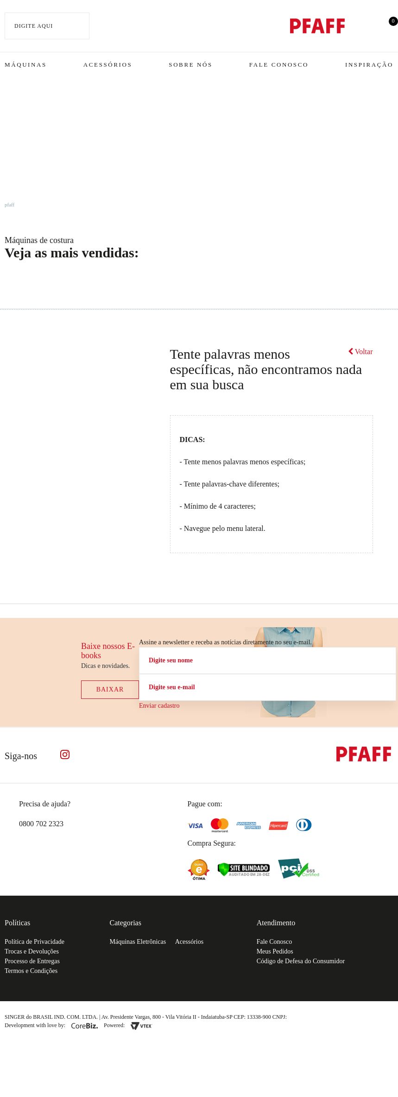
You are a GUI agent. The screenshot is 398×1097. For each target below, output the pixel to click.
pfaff (9, 204)
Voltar (360, 351)
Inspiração (369, 64)
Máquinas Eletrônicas (138, 941)
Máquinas (26, 64)
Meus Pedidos (275, 951)
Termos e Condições (31, 970)
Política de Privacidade (34, 941)
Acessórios (107, 64)
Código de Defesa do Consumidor (301, 961)
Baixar (110, 689)
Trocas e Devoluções (32, 951)
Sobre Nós (191, 64)
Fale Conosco (279, 64)
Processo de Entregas (32, 961)
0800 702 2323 (41, 824)
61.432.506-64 (309, 1017)
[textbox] (47, 25)
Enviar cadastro (159, 705)
